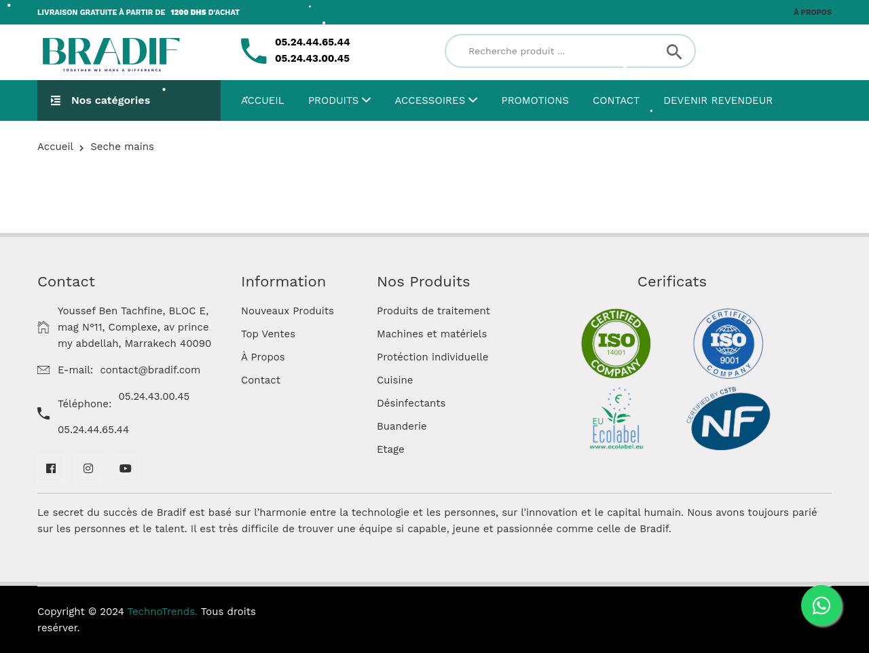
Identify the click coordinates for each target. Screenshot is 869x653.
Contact (616, 100)
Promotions (535, 100)
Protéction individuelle (433, 357)
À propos (813, 12)
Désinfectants (411, 403)
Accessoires (436, 100)
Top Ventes (268, 334)
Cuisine (395, 380)
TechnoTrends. (163, 611)
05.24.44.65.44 (93, 430)
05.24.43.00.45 (154, 396)
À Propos (263, 357)
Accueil (262, 100)
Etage (391, 449)
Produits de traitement (433, 311)
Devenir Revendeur (718, 100)
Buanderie (402, 426)
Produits (339, 100)
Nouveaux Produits (287, 311)
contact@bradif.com (150, 370)
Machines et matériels (432, 334)
